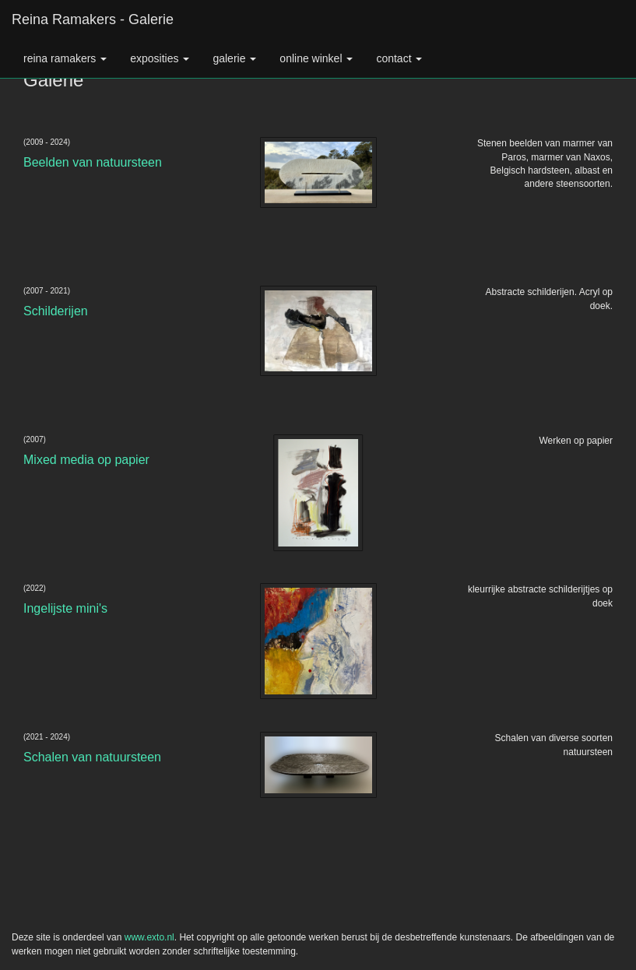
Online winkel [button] (316, 58)
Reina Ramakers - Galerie (93, 19)
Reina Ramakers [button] (65, 58)
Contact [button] (399, 58)
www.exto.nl (149, 937)
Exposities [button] (159, 58)
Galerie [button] (234, 58)
